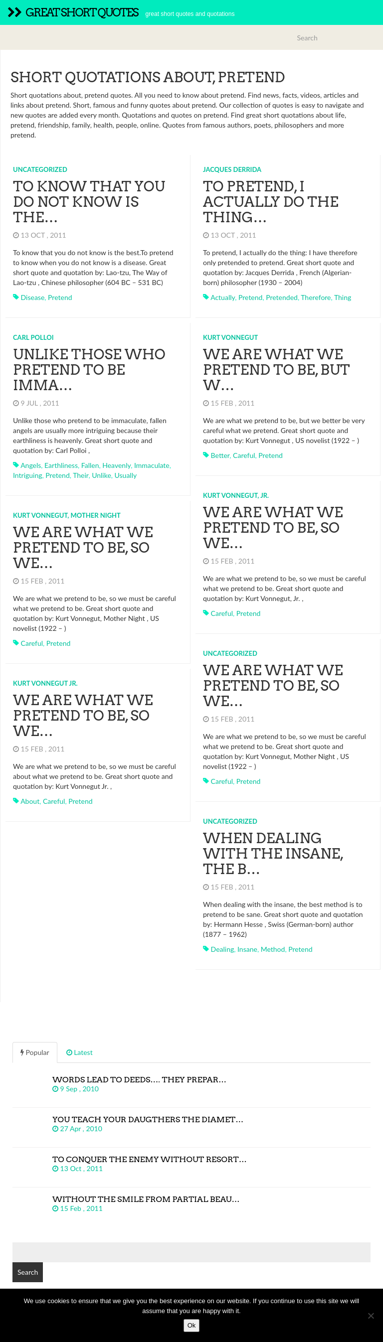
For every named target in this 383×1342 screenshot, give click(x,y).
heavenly (116, 465)
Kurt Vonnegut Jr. (45, 683)
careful (244, 455)
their (80, 475)
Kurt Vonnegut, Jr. (236, 495)
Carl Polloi (33, 337)
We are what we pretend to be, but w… (276, 370)
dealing (222, 949)
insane (247, 949)
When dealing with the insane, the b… (273, 854)
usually (126, 475)
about (29, 801)
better (220, 455)
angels (30, 465)
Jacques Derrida (232, 169)
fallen (90, 465)
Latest (79, 1052)
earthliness (61, 465)
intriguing (27, 475)
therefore (316, 297)
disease (33, 297)
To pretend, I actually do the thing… (271, 202)
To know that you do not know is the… (89, 202)
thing (342, 297)
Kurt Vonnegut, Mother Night (67, 515)
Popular (34, 1052)
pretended (282, 297)
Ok (192, 1325)
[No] (371, 1316)
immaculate (152, 465)
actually (222, 297)
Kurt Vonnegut (230, 337)
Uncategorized (40, 169)
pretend (60, 297)
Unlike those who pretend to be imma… (89, 370)
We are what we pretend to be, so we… (273, 528)
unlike (101, 475)
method (273, 949)
